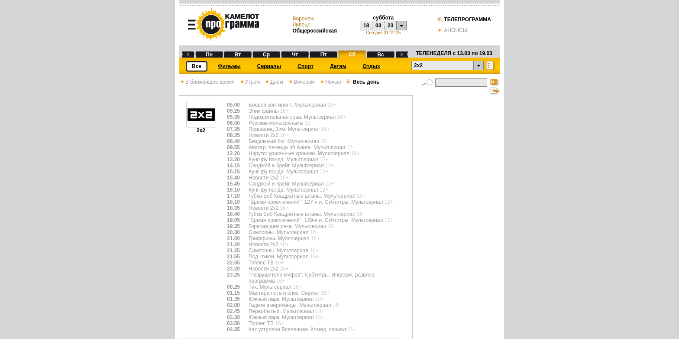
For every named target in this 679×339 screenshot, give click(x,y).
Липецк (301, 25)
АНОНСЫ (451, 30)
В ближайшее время (207, 82)
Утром (249, 82)
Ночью (330, 82)
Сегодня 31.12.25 (383, 32)
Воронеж (303, 19)
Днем (273, 82)
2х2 (201, 128)
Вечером (301, 82)
